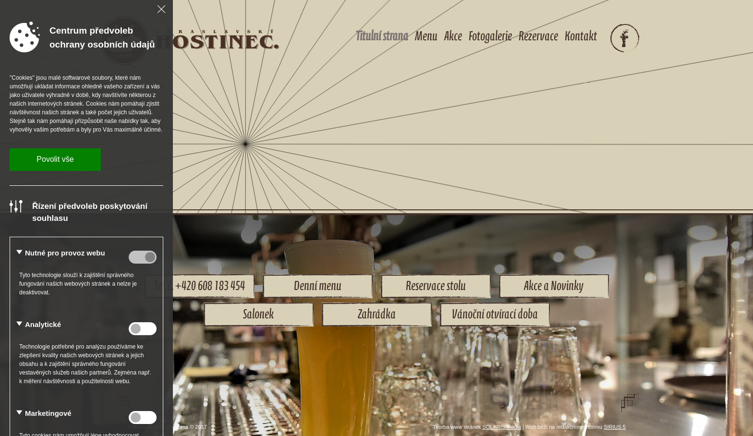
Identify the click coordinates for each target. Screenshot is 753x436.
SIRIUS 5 (615, 427)
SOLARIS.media (501, 427)
